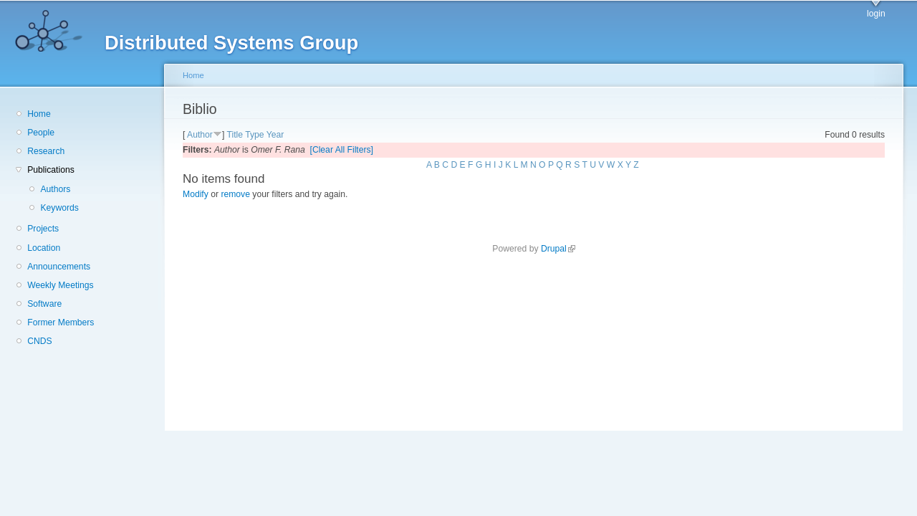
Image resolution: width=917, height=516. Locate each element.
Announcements (58, 267)
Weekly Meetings (60, 285)
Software (44, 304)
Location (43, 248)
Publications (51, 170)
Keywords (59, 208)
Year (275, 135)
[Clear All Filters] (342, 150)
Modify (195, 194)
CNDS (39, 341)
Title (234, 135)
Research (45, 151)
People (40, 133)
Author (200, 135)
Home (38, 114)
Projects (43, 229)
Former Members (60, 322)
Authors (55, 189)
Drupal (558, 249)
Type (254, 135)
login (876, 14)
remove (235, 194)
